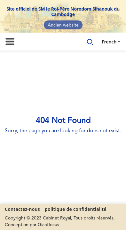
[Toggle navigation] (10, 41)
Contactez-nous (22, 209)
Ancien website (63, 25)
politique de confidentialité (75, 209)
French (109, 42)
